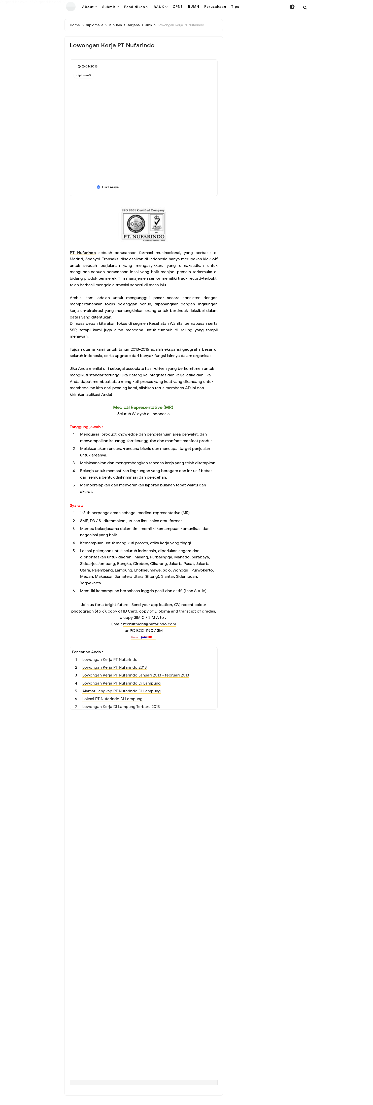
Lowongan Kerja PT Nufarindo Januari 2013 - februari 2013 (135, 678)
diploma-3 (84, 75)
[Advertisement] (144, 750)
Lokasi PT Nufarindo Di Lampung (112, 702)
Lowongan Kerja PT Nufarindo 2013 (114, 670)
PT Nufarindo (83, 252)
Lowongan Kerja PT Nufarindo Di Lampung (121, 686)
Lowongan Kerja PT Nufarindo (110, 662)
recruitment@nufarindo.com (149, 626)
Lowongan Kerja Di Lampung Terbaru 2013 (121, 710)
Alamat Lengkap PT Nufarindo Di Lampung (121, 694)
